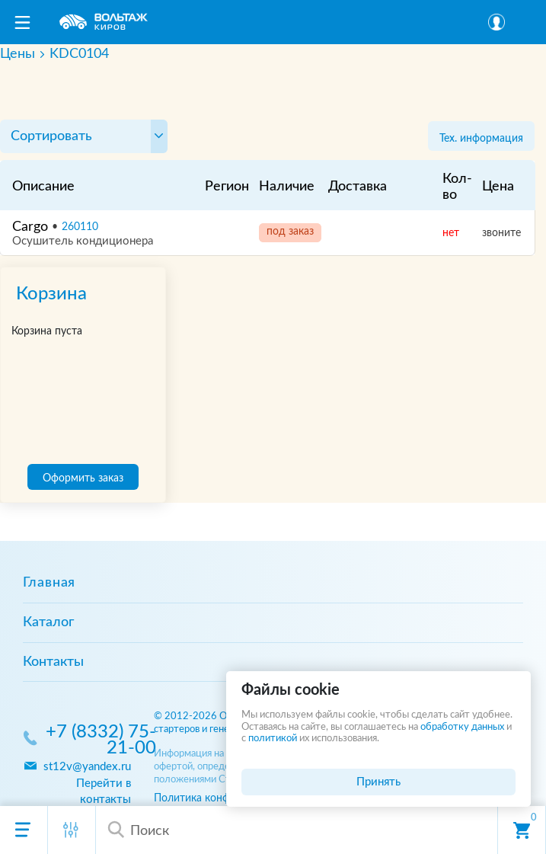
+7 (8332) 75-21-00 (101, 740)
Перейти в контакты (103, 791)
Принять (378, 782)
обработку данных (462, 727)
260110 (80, 227)
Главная (49, 583)
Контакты (53, 662)
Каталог (48, 622)
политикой (272, 739)
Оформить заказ (83, 478)
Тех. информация (481, 138)
